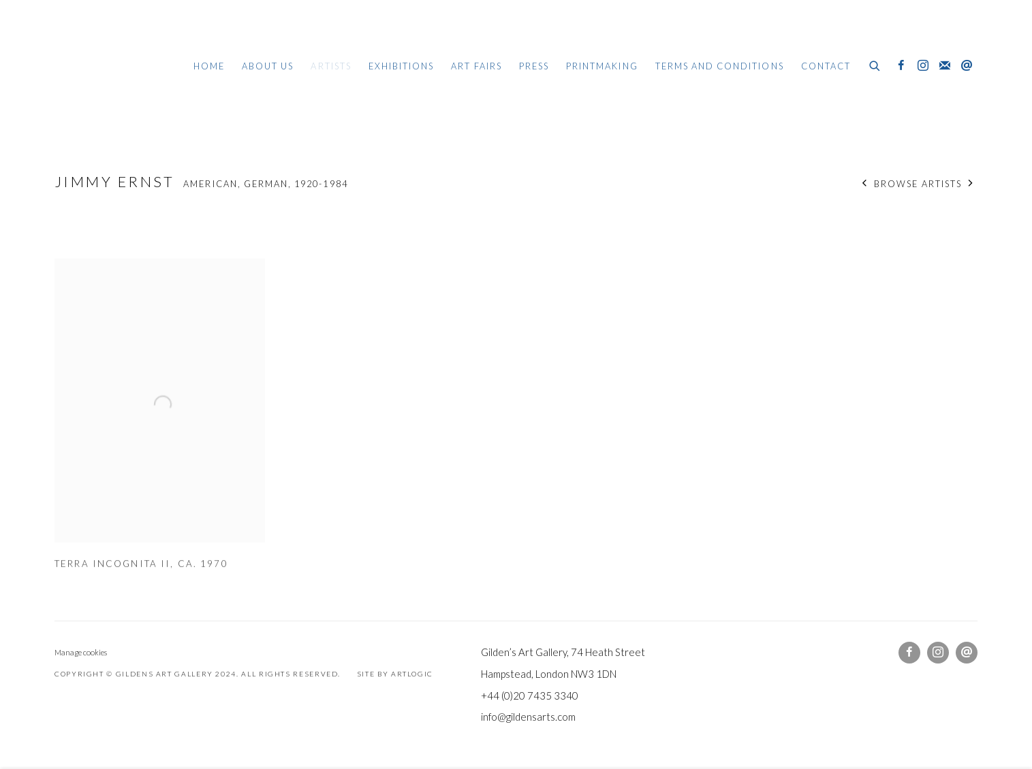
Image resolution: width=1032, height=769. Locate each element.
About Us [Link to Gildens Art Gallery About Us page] (268, 66)
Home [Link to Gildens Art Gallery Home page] (209, 66)
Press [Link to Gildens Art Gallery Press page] (534, 66)
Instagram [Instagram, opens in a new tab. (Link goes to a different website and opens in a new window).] (923, 66)
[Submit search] (875, 64)
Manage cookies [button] (80, 652)
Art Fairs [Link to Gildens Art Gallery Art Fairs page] (476, 66)
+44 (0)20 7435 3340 (529, 695)
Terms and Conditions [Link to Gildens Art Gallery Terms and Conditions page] (719, 66)
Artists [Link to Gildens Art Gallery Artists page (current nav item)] (331, 66)
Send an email (967, 66)
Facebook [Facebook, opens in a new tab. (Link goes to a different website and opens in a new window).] (901, 66)
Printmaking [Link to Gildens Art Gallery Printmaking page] (602, 66)
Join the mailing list (945, 66)
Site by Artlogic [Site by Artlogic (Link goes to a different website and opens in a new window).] (395, 674)
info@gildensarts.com (528, 716)
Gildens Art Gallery (95, 66)
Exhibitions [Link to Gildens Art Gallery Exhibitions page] (402, 66)
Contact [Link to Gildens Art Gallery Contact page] (826, 66)
